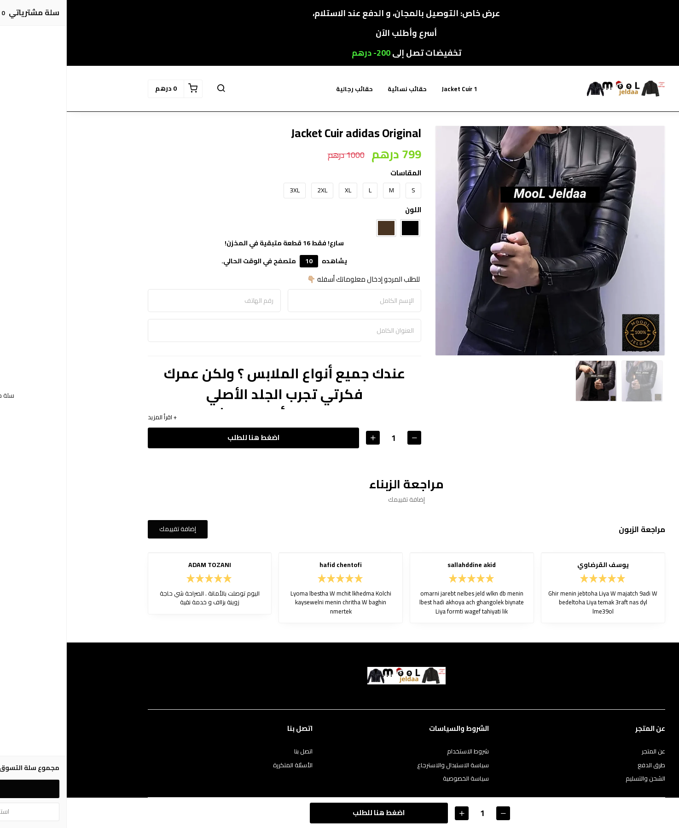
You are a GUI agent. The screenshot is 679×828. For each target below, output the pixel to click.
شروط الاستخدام (401, 751)
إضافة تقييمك (111, 529)
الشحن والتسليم (578, 778)
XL (281, 190)
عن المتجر (586, 751)
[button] (154, 89)
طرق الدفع (584, 765)
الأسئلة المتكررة (226, 765)
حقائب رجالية (287, 88)
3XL (228, 190)
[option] (483, 240)
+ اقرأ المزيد (95, 417)
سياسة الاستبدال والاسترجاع (386, 765)
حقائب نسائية (340, 88)
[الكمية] (326, 438)
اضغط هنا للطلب (187, 437)
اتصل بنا (236, 751)
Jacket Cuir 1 (392, 88)
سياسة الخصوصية (399, 778)
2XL (255, 190)
